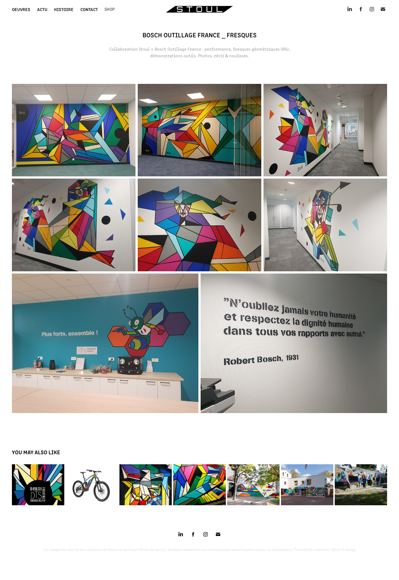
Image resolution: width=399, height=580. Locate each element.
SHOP (109, 9)
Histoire (63, 9)
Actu (42, 9)
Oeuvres (21, 9)
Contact (89, 9)
